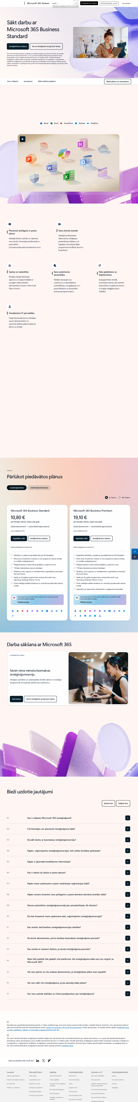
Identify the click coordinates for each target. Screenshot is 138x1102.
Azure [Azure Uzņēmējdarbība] (70, 1084)
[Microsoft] (15, 3)
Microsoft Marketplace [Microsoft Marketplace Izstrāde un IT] (98, 1093)
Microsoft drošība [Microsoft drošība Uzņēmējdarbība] (74, 1080)
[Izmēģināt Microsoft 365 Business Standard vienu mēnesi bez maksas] (18, 46)
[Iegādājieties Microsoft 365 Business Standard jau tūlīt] (19, 538)
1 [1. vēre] (49, 526)
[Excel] (18, 611)
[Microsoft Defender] (95, 616)
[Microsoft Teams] (52, 611)
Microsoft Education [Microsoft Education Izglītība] (56, 1076)
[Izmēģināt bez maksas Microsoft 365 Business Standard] (39, 538)
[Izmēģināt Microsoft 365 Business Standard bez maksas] (46, 46)
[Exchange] (47, 611)
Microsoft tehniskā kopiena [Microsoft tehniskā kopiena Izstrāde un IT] (99, 1089)
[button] (23, 139)
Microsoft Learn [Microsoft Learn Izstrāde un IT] (95, 1080)
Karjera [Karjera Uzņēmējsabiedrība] (114, 1076)
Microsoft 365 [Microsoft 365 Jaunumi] (11, 1084)
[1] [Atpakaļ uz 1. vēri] (8, 1021)
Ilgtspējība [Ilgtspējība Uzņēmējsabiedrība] (115, 1087)
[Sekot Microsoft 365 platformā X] (43, 1061)
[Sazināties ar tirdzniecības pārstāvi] (134, 548)
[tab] (17, 487)
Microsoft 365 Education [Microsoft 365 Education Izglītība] (57, 1089)
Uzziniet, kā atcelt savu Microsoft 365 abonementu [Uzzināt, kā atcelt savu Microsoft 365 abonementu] (64, 1027)
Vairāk (54, 3)
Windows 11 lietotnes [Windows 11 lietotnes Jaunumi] (13, 1087)
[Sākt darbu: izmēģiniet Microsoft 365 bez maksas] (16, 699)
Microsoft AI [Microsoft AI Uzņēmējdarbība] (72, 1076)
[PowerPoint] (22, 611)
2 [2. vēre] (31, 546)
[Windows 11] (85, 616)
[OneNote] (27, 611)
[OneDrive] (57, 611)
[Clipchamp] (37, 611)
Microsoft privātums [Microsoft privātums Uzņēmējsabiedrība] (118, 1080)
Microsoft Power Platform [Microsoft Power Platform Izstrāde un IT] (98, 1097)
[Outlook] (42, 611)
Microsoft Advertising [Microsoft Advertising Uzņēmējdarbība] (75, 1095)
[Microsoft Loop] (32, 611)
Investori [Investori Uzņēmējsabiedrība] (114, 1084)
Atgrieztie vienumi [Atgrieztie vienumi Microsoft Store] (34, 1084)
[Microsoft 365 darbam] (38, 3)
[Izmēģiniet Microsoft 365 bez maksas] (40, 699)
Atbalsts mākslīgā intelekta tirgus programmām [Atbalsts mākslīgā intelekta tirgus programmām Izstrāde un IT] (99, 1085)
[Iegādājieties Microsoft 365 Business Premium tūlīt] (81, 538)
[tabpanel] (68, 558)
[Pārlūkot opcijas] (23, 602)
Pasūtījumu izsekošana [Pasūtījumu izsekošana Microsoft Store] (36, 1087)
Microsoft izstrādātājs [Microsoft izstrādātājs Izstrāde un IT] (97, 1076)
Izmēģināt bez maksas (89, 3)
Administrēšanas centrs (109, 3)
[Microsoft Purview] (100, 616)
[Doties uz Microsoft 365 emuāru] (49, 1061)
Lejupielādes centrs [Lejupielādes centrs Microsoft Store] (35, 1080)
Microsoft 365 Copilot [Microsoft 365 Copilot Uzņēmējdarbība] (75, 1099)
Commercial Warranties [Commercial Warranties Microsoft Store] (36, 1095)
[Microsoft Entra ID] (80, 616)
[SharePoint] (62, 611)
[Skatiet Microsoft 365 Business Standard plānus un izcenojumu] (117, 81)
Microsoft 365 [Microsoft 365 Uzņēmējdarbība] (73, 1091)
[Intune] (90, 616)
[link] (12, 82)
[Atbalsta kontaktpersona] (134, 553)
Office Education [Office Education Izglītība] (54, 1093)
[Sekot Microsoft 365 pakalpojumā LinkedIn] (38, 1061)
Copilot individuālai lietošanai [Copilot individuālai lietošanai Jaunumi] (16, 1080)
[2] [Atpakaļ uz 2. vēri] (8, 1035)
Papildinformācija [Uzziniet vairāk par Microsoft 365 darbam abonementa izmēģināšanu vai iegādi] (67, 1045)
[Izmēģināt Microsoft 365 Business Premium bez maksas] (102, 538)
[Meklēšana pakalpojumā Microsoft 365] (76, 3)
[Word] (13, 611)
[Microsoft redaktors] (13, 616)
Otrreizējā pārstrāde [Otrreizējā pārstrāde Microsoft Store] (35, 1091)
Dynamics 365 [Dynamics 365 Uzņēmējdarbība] (73, 1087)
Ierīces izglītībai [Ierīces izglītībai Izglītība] (54, 1080)
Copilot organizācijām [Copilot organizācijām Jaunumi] (13, 1076)
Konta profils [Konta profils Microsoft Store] (33, 1076)
